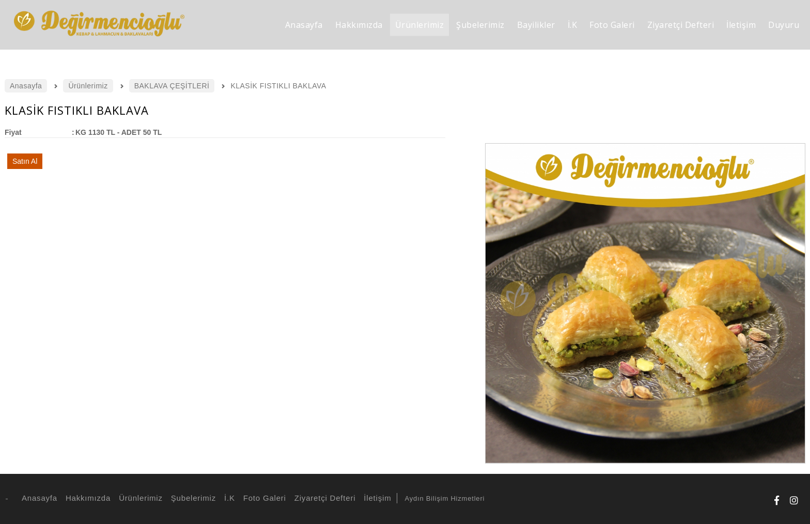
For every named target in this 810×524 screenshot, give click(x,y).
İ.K (228, 498)
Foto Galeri (263, 498)
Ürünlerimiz (139, 498)
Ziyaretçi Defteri (323, 498)
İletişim (376, 498)
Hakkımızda (87, 498)
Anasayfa (38, 498)
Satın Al (24, 161)
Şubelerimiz (192, 498)
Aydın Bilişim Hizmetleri (444, 498)
